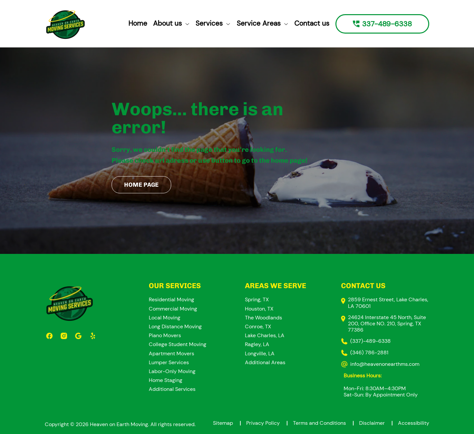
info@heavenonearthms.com (384, 364)
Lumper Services (169, 362)
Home (137, 23)
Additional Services (172, 389)
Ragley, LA (257, 344)
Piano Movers (165, 335)
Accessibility (413, 423)
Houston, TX (259, 308)
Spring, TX (257, 299)
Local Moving (164, 317)
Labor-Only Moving (172, 371)
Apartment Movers (171, 353)
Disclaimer (378, 423)
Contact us (311, 23)
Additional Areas (265, 362)
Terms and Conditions (326, 423)
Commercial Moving (173, 308)
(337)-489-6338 (370, 341)
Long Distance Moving (175, 326)
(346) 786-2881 (369, 352)
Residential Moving (171, 299)
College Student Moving (177, 344)
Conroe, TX (258, 326)
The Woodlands (263, 317)
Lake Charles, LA (264, 335)
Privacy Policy (269, 423)
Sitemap (229, 423)
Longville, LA (260, 353)
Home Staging (165, 380)
